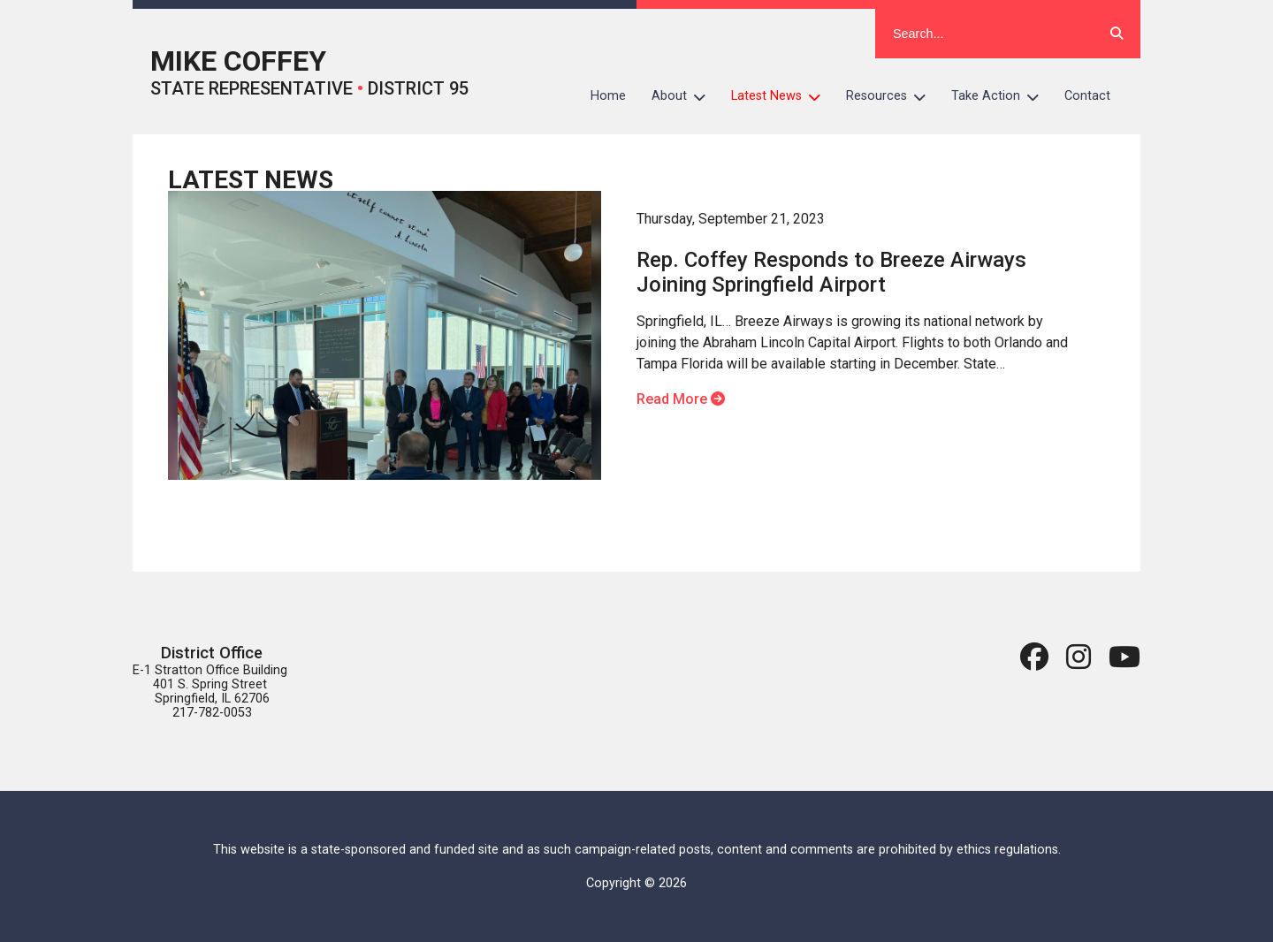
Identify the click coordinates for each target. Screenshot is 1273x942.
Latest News (782, 96)
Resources (892, 96)
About (685, 96)
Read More (680, 399)
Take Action (1001, 96)
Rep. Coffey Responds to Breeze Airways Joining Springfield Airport (831, 272)
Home (608, 95)
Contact (1087, 95)
